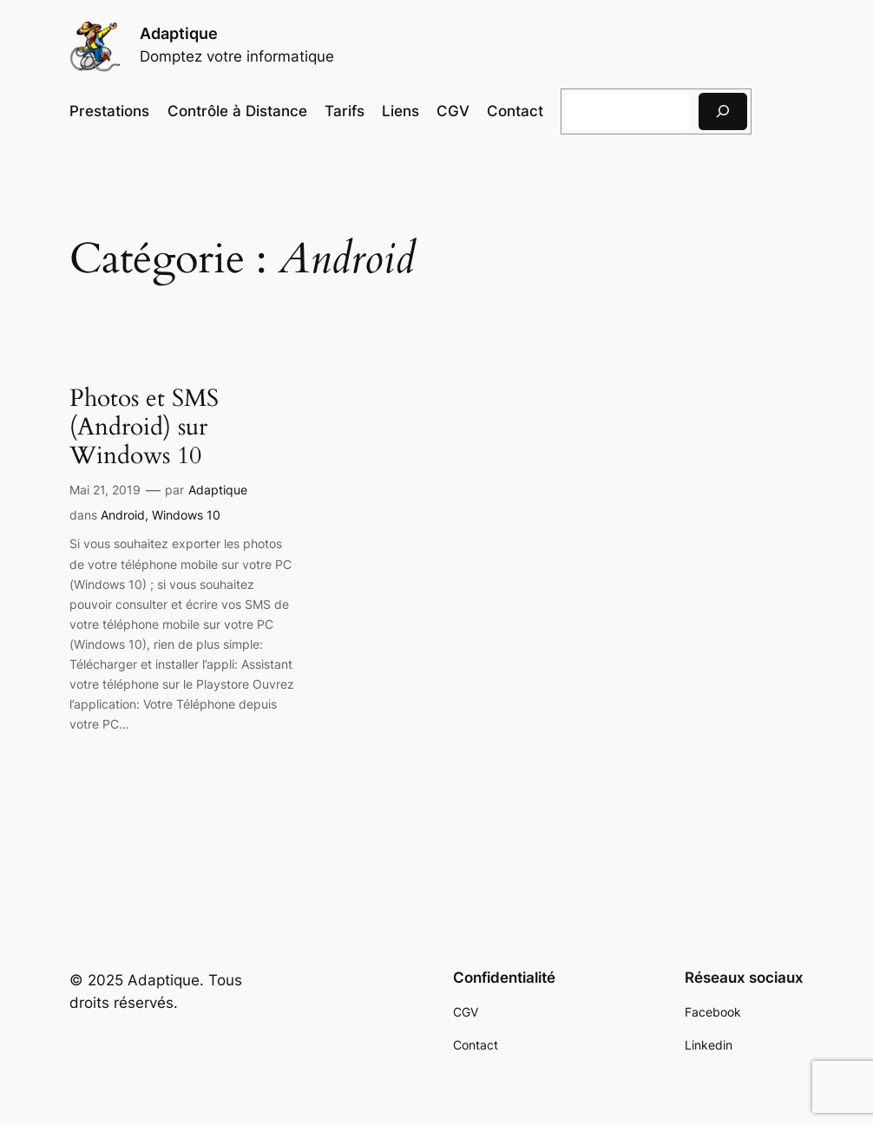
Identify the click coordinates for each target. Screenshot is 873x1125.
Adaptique (179, 33)
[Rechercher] (723, 111)
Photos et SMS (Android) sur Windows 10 (144, 427)
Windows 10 (186, 514)
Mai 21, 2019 (105, 489)
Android (123, 514)
